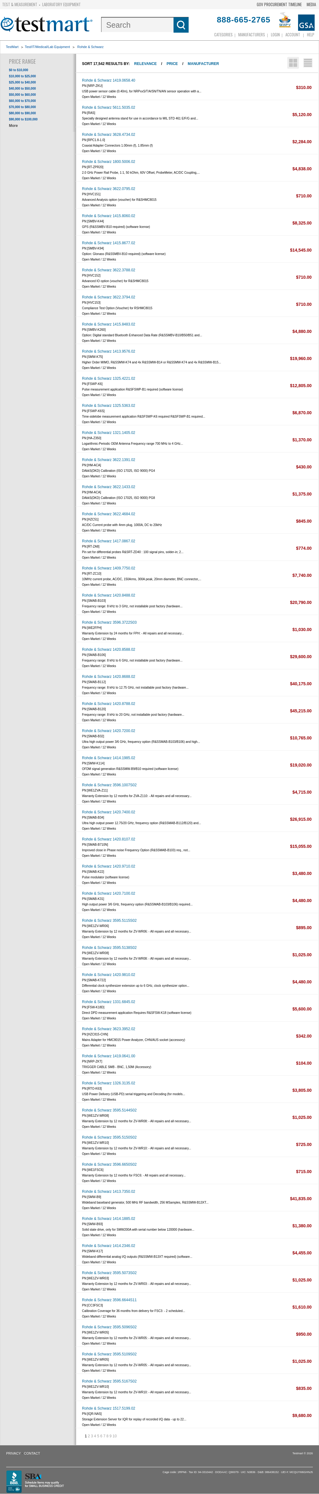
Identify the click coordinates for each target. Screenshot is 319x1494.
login (275, 34)
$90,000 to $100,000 (23, 119)
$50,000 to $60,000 (22, 94)
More (13, 125)
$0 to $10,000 (18, 70)
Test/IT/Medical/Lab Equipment (47, 47)
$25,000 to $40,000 (22, 82)
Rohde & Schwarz (90, 47)
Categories (223, 34)
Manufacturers (251, 34)
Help (310, 34)
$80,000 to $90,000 (22, 113)
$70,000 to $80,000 (22, 107)
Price (172, 64)
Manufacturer (203, 64)
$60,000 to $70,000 (22, 101)
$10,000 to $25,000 (22, 76)
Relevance (145, 64)
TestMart (12, 47)
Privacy (13, 1453)
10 (114, 1436)
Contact (32, 1453)
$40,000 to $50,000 (22, 88)
